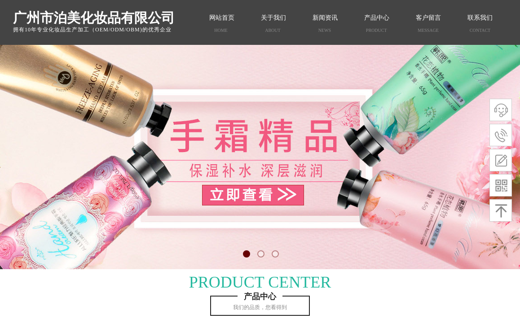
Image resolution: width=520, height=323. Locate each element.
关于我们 (273, 17)
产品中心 (376, 17)
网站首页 (221, 17)
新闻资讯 (325, 17)
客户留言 (428, 17)
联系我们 (480, 17)
